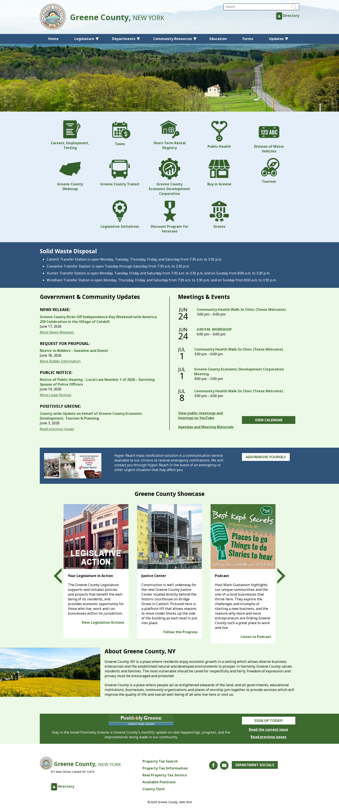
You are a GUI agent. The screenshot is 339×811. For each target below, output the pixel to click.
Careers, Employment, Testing (70, 135)
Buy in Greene (219, 172)
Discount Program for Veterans (169, 217)
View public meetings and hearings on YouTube (200, 415)
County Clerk (153, 789)
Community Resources (172, 38)
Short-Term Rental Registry (170, 135)
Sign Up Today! (268, 720)
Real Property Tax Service (164, 775)
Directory (291, 15)
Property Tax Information (165, 768)
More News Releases (57, 332)
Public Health (219, 134)
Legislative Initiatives (120, 214)
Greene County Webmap (70, 174)
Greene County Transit (119, 172)
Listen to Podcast (256, 636)
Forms (248, 38)
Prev (62, 576)
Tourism (269, 171)
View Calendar (268, 420)
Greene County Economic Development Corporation (169, 177)
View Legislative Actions (103, 622)
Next (277, 576)
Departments (123, 38)
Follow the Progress (180, 632)
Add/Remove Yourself (266, 457)
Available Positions (159, 782)
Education (218, 38)
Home (53, 38)
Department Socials (254, 765)
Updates (276, 38)
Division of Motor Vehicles (269, 137)
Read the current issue (268, 729)
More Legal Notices (55, 395)
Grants (219, 214)
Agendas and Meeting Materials (206, 427)
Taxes (120, 133)
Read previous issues (57, 428)
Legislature (84, 38)
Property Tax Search (160, 761)
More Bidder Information (60, 361)
